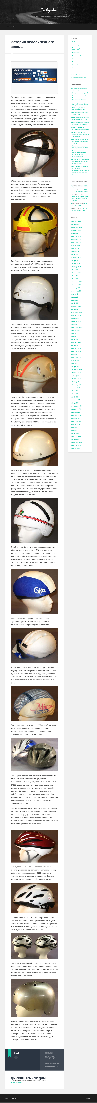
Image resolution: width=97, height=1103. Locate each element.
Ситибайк (75, 65)
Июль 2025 (75, 249)
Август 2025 (76, 246)
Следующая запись (52, 1067)
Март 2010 (75, 440)
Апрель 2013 (76, 343)
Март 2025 (75, 261)
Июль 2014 (75, 297)
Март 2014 (75, 310)
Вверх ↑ (89, 1098)
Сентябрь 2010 (77, 422)
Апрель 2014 (76, 307)
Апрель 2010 (76, 437)
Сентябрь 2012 (77, 358)
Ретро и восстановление (80, 62)
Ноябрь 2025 (76, 237)
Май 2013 (75, 340)
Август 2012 (76, 361)
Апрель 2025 (76, 258)
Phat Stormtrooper (79, 205)
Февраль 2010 (77, 443)
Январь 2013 (76, 349)
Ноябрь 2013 (76, 322)
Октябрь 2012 (76, 355)
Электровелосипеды (79, 77)
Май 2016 (75, 270)
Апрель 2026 (76, 222)
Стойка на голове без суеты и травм (79, 89)
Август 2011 (76, 388)
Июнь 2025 (75, 252)
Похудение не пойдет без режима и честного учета (80, 94)
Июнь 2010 (75, 431)
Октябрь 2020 (76, 267)
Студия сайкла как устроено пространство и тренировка (80, 135)
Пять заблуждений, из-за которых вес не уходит (80, 119)
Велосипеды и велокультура (50, 1057)
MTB (73, 42)
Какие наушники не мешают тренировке (79, 109)
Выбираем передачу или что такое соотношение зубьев (80, 199)
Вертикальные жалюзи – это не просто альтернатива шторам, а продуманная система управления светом (80, 170)
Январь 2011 (76, 409)
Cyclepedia (48, 10)
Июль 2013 (75, 334)
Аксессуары (76, 45)
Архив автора (16, 1058)
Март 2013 (75, 346)
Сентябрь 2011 (77, 385)
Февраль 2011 (77, 406)
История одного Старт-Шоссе (80, 210)
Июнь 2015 (75, 276)
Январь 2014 (76, 316)
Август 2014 (76, 294)
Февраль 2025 (77, 264)
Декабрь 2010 (76, 412)
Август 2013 (76, 331)
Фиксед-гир (76, 74)
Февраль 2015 (77, 282)
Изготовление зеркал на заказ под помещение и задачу (80, 141)
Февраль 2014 (77, 313)
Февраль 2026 (77, 228)
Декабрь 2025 (76, 234)
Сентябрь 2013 (77, 328)
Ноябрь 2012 (76, 352)
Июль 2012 (75, 364)
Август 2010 (76, 425)
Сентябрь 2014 (77, 291)
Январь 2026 (76, 231)
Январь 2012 (76, 373)
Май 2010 (75, 434)
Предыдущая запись (52, 1064)
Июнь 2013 (75, 337)
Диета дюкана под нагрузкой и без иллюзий (80, 104)
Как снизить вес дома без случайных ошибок (80, 147)
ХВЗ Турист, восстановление (80, 186)
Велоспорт (75, 53)
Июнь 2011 (75, 394)
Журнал (10, 27)
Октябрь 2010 (76, 419)
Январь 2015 (76, 285)
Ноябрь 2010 (76, 415)
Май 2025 (75, 255)
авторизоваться (17, 1083)
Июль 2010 (75, 428)
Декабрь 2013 (76, 319)
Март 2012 (75, 367)
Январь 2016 (76, 273)
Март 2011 (75, 403)
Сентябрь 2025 (77, 243)
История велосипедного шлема (34, 44)
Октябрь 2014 (76, 288)
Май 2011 (75, 397)
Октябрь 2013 (76, 325)
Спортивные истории (79, 71)
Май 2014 (75, 304)
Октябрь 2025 (76, 240)
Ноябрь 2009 (76, 446)
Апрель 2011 (76, 400)
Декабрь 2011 (76, 376)
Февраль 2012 (77, 370)
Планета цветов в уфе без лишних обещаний (79, 99)
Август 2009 (76, 449)
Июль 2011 (75, 391)
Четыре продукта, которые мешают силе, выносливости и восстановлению (80, 154)
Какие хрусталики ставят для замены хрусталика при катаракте (80, 162)
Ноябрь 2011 (76, 379)
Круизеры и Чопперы (79, 56)
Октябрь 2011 (76, 382)
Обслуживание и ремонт (80, 59)
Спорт (74, 68)
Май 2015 (75, 279)
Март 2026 (75, 225)
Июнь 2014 (75, 300)
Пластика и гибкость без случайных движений (80, 124)
